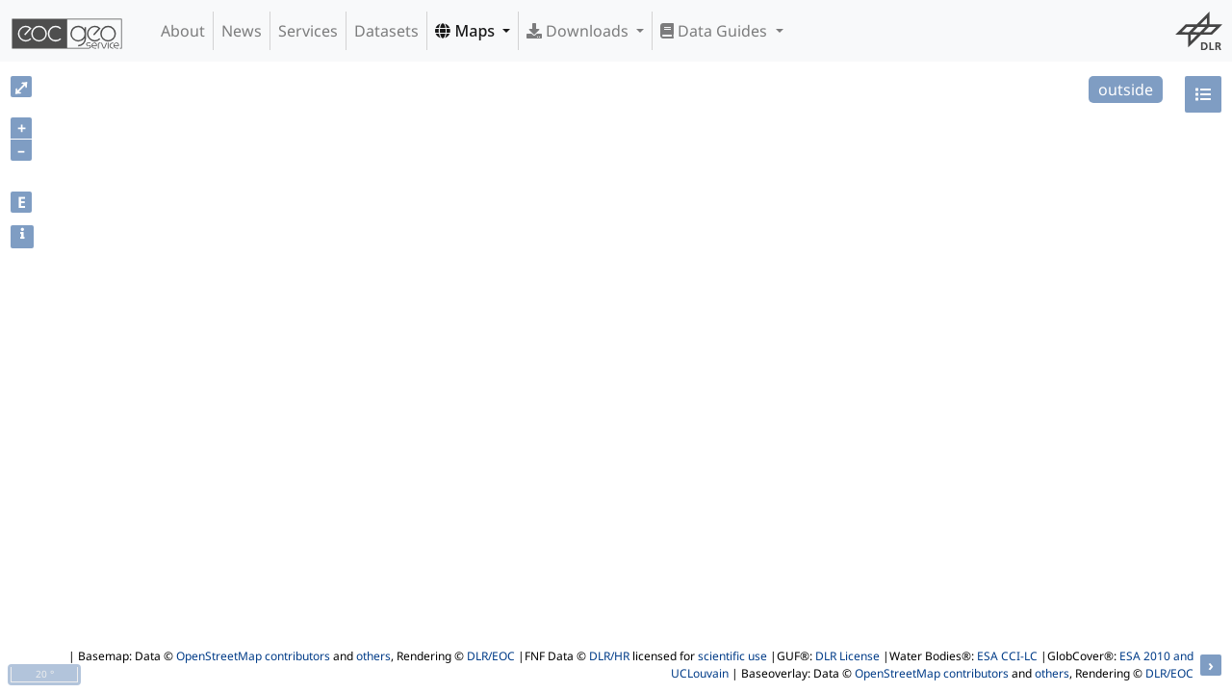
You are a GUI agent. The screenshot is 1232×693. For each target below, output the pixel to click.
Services (308, 30)
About (183, 30)
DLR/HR (609, 656)
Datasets (386, 30)
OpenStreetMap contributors (253, 656)
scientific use (732, 656)
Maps (467, 30)
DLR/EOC (491, 656)
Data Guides (715, 30)
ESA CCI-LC (1007, 656)
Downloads (579, 30)
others (373, 656)
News (241, 30)
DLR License (847, 656)
